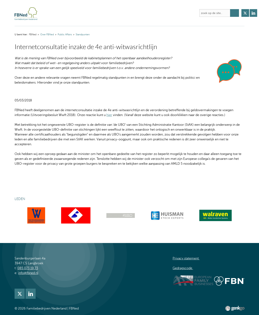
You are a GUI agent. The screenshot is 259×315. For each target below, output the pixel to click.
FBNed (48, 13)
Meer (189, 13)
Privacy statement (186, 258)
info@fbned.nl (28, 273)
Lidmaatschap (169, 13)
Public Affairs (65, 34)
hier (109, 115)
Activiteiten (89, 13)
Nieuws (146, 13)
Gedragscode (183, 268)
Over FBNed (65, 13)
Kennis (130, 13)
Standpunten (83, 34)
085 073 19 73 (27, 268)
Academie (111, 13)
